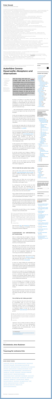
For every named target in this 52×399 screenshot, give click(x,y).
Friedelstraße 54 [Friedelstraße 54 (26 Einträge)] (7, 370)
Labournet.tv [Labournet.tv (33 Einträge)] (31, 375)
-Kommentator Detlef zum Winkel (25, 172)
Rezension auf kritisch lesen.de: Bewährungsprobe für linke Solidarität (11, 44)
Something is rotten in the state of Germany (31, 32)
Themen (21, 55)
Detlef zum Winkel (6, 87)
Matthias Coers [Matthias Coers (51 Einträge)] (30, 377)
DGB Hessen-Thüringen (45, 127)
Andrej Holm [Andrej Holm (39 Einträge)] (6, 363)
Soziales (40, 104)
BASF (39, 170)
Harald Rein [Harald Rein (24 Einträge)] (6, 372)
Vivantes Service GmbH (42, 177)
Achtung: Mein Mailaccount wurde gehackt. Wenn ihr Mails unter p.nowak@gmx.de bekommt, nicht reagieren (15, 25)
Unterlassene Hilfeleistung (42, 226)
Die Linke (40, 149)
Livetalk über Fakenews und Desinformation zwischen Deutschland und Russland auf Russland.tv (23, 56)
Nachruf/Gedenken (41, 90)
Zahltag (4, 39)
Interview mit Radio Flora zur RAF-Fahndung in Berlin (9, 18)
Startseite (4, 55)
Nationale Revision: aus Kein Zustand (35, 23)
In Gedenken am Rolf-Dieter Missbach (31, 16)
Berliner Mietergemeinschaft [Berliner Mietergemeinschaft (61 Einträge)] (20, 363)
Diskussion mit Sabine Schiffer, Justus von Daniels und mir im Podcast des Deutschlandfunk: (13, 19)
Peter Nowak (8, 5)
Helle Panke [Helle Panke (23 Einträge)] (17, 372)
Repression (6, 85)
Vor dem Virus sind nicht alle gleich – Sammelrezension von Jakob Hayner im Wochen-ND (30, 45)
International (41, 100)
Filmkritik (39, 78)
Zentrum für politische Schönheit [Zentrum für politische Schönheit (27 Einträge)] (10, 386)
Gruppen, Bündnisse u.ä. (42, 143)
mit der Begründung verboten (28, 133)
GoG (39, 144)
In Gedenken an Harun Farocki (29, 57)
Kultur (40, 101)
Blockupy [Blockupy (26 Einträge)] (12, 365)
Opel (39, 176)
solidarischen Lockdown (30, 256)
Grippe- (20, 225)
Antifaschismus (41, 93)
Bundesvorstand (43, 124)
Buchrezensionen (43, 82)
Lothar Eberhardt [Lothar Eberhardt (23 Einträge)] (7, 377)
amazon (39, 169)
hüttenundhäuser (42, 98)
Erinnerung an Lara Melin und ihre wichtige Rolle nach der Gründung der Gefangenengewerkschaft (14, 46)
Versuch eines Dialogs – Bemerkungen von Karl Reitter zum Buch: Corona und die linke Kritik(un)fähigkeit (31, 44)
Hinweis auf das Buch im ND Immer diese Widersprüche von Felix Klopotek (11, 45)
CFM (39, 173)
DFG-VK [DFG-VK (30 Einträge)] (6, 368)
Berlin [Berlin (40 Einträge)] (12, 363)
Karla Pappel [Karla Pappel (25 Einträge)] (24, 375)
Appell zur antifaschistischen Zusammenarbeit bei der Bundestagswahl (11, 12)
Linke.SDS (41, 154)
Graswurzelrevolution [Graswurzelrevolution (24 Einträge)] (26, 370)
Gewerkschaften (40, 118)
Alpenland (39, 168)
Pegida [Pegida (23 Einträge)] (27, 379)
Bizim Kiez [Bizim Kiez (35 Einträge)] (6, 365)
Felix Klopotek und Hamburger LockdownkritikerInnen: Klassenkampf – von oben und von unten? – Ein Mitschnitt (16, 38)
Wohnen (45, 38)
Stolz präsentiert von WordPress (13, 394)
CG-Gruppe (40, 171)
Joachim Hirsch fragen (23, 309)
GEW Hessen (43, 139)
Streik (47, 38)
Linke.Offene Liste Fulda (44, 153)
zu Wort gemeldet (27, 259)
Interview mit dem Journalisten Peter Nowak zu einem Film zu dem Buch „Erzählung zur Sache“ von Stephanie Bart (29, 18)
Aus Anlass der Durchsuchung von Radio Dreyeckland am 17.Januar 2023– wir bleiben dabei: (13, 31)
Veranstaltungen (32, 55)
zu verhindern (24, 128)
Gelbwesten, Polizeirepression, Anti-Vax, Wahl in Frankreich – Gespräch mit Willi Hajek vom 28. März (14, 37)
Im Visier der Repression (6, 56)
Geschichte (40, 89)
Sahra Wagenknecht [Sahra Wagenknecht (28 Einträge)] (24, 381)
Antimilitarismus (41, 75)
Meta (10, 56)
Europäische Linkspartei (43, 156)
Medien (5, 84)
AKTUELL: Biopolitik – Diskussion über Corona (14, 55)
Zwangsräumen (15, 39)
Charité (39, 172)
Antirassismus (40, 76)
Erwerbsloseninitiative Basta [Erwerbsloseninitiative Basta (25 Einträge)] (22, 368)
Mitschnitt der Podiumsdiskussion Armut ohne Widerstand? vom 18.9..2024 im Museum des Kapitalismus (31, 12)
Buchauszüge (41, 85)
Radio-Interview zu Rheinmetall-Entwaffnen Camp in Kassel (35, 25)
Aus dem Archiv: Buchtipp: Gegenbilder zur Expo (42, 10)
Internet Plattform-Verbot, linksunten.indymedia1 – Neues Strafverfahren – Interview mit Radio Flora (14, 32)
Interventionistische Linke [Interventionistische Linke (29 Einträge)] (9, 375)
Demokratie (19, 39)
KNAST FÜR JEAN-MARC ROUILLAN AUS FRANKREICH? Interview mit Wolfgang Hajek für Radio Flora (14, 57)
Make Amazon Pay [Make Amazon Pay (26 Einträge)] (15, 377)
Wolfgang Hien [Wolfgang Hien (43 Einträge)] (19, 384)
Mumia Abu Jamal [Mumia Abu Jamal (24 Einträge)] (20, 379)
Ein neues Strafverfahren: (27, 31)
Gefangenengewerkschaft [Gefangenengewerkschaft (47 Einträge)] (16, 370)
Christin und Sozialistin (42, 220)
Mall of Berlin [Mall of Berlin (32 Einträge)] (23, 377)
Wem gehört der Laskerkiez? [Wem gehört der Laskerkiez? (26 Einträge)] (9, 384)
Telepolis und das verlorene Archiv (7, 11)
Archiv (7, 55)
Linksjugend (42, 155)
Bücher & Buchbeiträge (38, 55)
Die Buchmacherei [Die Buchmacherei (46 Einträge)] (12, 368)
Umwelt (40, 105)
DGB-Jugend (43, 134)
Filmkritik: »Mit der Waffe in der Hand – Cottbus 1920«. (22, 24)
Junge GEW (42, 140)
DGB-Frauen (43, 132)
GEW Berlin (42, 138)
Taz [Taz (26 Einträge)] (30, 381)
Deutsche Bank (40, 174)
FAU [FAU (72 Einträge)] (30, 368)
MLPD (40, 158)
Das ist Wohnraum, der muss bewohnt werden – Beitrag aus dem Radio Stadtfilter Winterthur (29, 17)
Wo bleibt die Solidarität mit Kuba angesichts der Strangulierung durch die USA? (43, 237)
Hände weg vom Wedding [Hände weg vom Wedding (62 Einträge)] (26, 372)
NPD (39, 159)
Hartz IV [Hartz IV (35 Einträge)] (12, 372)
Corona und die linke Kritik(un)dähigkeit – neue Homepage (9, 26)
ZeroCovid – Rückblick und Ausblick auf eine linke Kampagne (36, 38)
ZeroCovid (8, 91)
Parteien (39, 148)
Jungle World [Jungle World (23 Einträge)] (17, 375)
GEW (40, 137)
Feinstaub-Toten (26, 225)
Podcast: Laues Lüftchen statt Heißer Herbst (8, 23)
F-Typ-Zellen (11, 39)
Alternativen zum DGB (44, 122)
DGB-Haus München (44, 133)
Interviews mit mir (44, 55)
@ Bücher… (28, 55)
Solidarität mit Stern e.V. (39, 16)
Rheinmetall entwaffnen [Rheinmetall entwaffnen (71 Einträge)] (8, 381)
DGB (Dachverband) (43, 121)
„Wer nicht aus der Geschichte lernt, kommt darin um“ (9, 24)
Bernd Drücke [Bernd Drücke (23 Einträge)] (30, 363)
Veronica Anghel (41, 106)
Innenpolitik (6, 83)
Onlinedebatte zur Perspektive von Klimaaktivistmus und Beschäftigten (22, 23)
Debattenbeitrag (30, 189)
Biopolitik (5, 82)
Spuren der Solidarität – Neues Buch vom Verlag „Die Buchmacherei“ (10, 17)
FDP (39, 157)
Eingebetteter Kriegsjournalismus (41, 32)
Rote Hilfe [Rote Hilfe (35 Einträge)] (16, 381)
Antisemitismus (7, 39)
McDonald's (40, 175)
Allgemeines (41, 92)
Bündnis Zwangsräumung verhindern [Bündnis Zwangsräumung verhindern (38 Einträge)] (22, 365)
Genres (24, 55)
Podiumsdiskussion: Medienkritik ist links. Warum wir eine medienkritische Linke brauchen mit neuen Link (15, 16)
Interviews (40, 88)
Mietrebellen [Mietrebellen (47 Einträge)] (12, 379)
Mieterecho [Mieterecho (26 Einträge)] (6, 379)
